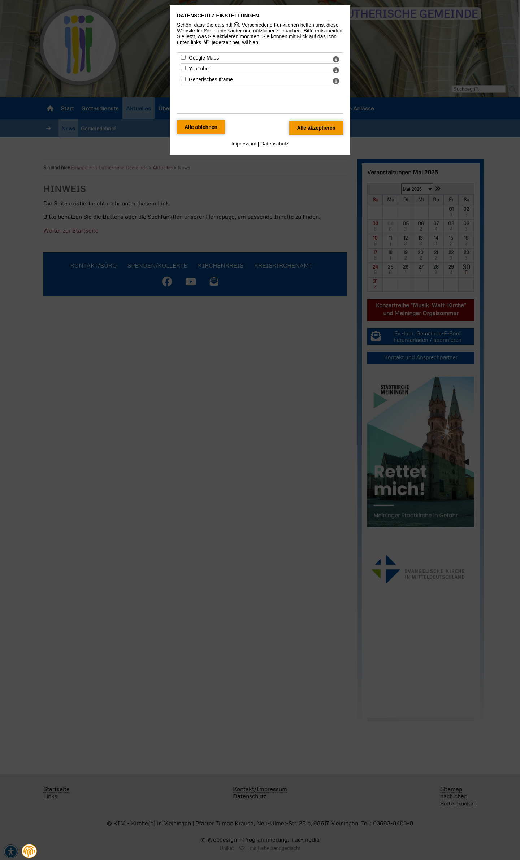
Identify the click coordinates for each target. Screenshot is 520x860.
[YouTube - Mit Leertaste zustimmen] (183, 68)
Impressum (243, 144)
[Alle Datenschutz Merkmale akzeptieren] (316, 128)
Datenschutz (274, 144)
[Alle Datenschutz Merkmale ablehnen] (201, 127)
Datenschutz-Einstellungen (218, 15)
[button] (29, 851)
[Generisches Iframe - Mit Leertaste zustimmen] (183, 79)
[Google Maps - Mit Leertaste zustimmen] (183, 57)
